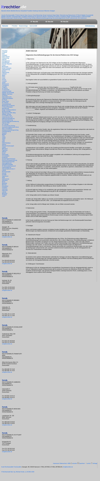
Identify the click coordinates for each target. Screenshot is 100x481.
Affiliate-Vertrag (6, 114)
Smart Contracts (48, 15)
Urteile (4, 147)
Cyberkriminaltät (86, 16)
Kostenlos (5, 157)
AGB (3, 177)
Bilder (4, 75)
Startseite (5, 26)
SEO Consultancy (7, 128)
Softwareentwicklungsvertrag (44, 18)
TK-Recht (57, 16)
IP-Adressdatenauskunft (9, 166)
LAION (4, 170)
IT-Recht (17, 15)
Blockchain (39, 15)
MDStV (4, 134)
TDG (3, 135)
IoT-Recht (78, 15)
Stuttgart (52, 11)
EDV (3, 53)
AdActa (4, 151)
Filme (4, 76)
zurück (89, 463)
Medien (4, 71)
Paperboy (5, 150)
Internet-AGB (6, 123)
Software (4, 55)
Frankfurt (30, 11)
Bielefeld (13, 11)
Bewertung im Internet (34, 16)
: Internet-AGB (32, 26)
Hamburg (35, 11)
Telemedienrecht (7, 97)
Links (3, 196)
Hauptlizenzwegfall (7, 164)
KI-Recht (43, 16)
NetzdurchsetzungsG (7, 18)
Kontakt (4, 174)
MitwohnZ (5, 148)
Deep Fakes (56, 15)
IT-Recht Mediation (7, 107)
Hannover (41, 11)
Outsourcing (5, 58)
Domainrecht (6, 62)
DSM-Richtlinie (6, 143)
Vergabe (4, 87)
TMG (3, 140)
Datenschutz (71, 15)
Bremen (18, 11)
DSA (3, 141)
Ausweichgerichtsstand (9, 158)
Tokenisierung (64, 15)
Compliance (24, 16)
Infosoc (4, 144)
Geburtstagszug (6, 167)
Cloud (34, 15)
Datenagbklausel (7, 163)
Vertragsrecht (6, 61)
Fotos (4, 78)
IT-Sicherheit (50, 16)
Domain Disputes (7, 64)
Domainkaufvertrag (7, 120)
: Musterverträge (23, 26)
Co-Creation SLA (7, 115)
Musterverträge (17, 18)
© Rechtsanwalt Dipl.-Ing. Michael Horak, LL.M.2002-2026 (17, 471)
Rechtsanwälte (10, 15)
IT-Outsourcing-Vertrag (29, 18)
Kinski (4, 153)
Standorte (4, 11)
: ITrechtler (14, 26)
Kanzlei (3, 15)
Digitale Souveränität (87, 15)
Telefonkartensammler (8, 161)
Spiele (4, 82)
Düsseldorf (24, 11)
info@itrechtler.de (7, 237)
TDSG (4, 137)
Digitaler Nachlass (6, 16)
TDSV (4, 138)
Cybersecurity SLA (75, 18)
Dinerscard (5, 154)
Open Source (29, 15)
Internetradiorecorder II (8, 169)
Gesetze (4, 133)
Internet (22, 15)
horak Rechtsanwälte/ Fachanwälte (11, 467)
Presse (4, 79)
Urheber (4, 74)
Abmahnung (5, 108)
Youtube (4, 81)
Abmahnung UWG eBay (9, 112)
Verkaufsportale (16, 16)
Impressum (83, 18)
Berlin (9, 11)
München (47, 11)
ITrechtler (5, 51)
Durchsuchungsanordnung (9, 160)
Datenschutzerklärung (8, 118)
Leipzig (4, 192)
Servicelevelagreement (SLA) (61, 18)
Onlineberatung (90, 26)
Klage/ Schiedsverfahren (74, 16)
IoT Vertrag (5, 124)
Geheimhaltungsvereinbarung (10, 121)
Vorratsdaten (6, 156)
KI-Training (5, 102)
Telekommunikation (7, 98)
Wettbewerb (5, 84)
